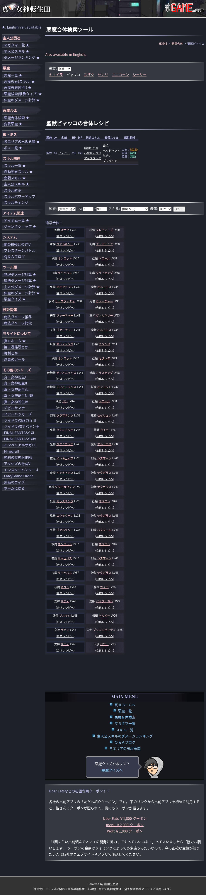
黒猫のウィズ (14, 482)
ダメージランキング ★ (22, 57)
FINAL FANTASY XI (19, 432)
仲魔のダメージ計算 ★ (22, 99)
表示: (154, 208)
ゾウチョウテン (65, 487)
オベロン (104, 501)
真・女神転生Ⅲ (26, 9)
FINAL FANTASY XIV (20, 438)
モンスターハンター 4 (21, 469)
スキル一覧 (125, 729)
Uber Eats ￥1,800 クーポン (125, 818)
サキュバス (65, 273)
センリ (103, 74)
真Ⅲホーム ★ (15, 340)
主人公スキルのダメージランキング (125, 736)
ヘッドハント (111, 150)
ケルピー (104, 615)
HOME (163, 43)
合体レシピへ (65, 236)
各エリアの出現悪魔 (125, 748)
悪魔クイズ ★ (15, 298)
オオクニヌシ (64, 287)
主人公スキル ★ (16, 51)
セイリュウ (104, 415)
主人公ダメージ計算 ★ (22, 286)
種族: (53, 68)
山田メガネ (111, 884)
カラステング (64, 344)
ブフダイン (110, 161)
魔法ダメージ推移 (18, 316)
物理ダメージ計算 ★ (20, 274)
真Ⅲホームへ (124, 704)
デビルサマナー (16, 407)
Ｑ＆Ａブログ (124, 742)
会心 (106, 145)
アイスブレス (92, 158)
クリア (179, 209)
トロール (104, 258)
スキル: (115, 208)
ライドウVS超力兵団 (20, 420)
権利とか (11, 352)
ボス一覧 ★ (13, 147)
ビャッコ (64, 153)
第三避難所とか (16, 346)
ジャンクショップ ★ (20, 226)
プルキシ (65, 615)
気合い (107, 155)
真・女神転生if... (16, 389)
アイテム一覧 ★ (16, 220)
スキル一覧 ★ (15, 165)
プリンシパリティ (104, 630)
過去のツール (14, 359)
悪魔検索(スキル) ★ (19, 81)
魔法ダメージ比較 (18, 322)
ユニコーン (120, 74)
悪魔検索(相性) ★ (17, 87)
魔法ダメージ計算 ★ (20, 280)
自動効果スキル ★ (18, 171)
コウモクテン (64, 515)
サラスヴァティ (65, 301)
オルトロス (104, 287)
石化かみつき (92, 153)
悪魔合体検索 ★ (16, 117)
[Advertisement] (124, 95)
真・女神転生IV (16, 401)
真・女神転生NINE (18, 395)
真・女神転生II (15, 383)
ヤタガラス (104, 472)
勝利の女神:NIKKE (18, 457)
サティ (65, 601)
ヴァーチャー (104, 301)
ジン (65, 401)
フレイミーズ (104, 230)
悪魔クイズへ (112, 770)
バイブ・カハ (104, 601)
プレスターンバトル (19, 250)
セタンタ (104, 344)
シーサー (139, 74)
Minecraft (11, 451)
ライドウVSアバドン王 (21, 426)
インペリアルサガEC (20, 444)
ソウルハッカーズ (18, 413)
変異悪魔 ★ (13, 123)
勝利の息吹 (91, 148)
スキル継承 (12, 190)
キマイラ (56, 74)
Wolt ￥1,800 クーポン (125, 831)
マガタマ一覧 (124, 723)
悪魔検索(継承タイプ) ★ (23, 93)
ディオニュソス (66, 373)
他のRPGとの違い (18, 244)
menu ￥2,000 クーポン (125, 824)
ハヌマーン (104, 458)
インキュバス (64, 458)
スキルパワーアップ (19, 196)
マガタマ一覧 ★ (16, 44)
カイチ (104, 430)
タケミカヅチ (64, 430)
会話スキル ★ (15, 177)
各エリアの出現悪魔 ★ (22, 141)
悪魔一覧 (125, 710)
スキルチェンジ (16, 202)
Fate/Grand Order (18, 475)
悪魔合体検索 (124, 717)
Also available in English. (65, 54)
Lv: (80, 208)
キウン (65, 587)
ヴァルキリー (64, 244)
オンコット (65, 258)
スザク (89, 74)
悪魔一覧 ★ (13, 75)
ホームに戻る (14, 488)
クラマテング (104, 244)
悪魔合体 (177, 43)
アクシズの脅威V (17, 463)
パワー (104, 644)
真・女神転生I (15, 376)
